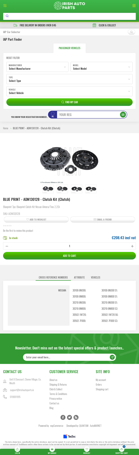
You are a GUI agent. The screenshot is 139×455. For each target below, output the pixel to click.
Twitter (69, 417)
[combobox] (69, 16)
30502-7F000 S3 (109, 321)
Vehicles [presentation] (95, 277)
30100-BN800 (79, 296)
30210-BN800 (79, 308)
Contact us (54, 403)
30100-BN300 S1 (109, 290)
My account (101, 380)
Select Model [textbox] (80, 68)
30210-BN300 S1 (109, 302)
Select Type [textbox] (15, 81)
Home (5, 128)
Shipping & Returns (58, 384)
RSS (76, 417)
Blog (51, 408)
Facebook (63, 417)
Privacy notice (55, 398)
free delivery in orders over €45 (35, 25)
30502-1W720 (79, 315)
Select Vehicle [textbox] (16, 93)
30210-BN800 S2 (109, 308)
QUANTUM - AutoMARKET (90, 426)
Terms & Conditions (58, 394)
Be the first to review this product (18, 230)
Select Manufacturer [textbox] (20, 68)
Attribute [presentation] (79, 277)
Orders (99, 384)
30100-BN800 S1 (109, 296)
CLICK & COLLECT (104, 25)
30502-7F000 (79, 321)
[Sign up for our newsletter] (69, 357)
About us (53, 380)
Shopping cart (102, 389)
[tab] (53, 277)
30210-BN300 (79, 302)
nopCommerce (56, 426)
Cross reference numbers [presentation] (53, 277)
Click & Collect (55, 389)
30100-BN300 (79, 290)
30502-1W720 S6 (110, 315)
